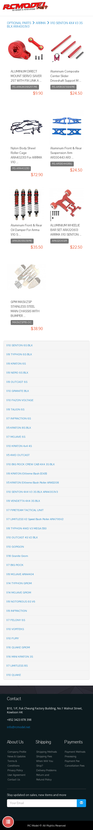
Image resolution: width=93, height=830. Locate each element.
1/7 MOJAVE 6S (15, 437)
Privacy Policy (15, 770)
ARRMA (41, 23)
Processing (70, 756)
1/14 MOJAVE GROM (18, 592)
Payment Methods (75, 752)
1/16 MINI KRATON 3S (19, 656)
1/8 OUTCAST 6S (16, 382)
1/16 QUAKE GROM (18, 647)
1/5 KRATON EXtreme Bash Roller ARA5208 (32, 482)
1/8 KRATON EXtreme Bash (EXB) (26, 473)
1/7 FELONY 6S (15, 620)
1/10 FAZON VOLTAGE (19, 400)
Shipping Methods (46, 752)
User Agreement (16, 775)
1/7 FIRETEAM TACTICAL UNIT (25, 510)
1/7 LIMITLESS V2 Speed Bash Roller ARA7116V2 (35, 519)
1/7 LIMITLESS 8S (17, 666)
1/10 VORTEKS (15, 629)
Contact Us (13, 779)
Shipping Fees (44, 756)
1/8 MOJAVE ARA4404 (20, 574)
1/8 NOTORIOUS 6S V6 (20, 601)
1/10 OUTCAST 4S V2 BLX (22, 537)
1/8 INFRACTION (16, 611)
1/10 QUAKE (13, 675)
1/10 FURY (12, 638)
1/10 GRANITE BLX (17, 391)
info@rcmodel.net (18, 727)
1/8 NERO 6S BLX (17, 372)
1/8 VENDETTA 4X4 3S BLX (23, 501)
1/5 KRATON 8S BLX (18, 428)
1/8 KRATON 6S (16, 363)
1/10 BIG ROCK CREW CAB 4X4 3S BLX (30, 464)
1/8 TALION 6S (15, 409)
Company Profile (16, 752)
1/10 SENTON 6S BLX (19, 345)
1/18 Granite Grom (17, 556)
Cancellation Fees (74, 766)
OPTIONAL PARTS (19, 23)
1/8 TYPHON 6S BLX (19, 354)
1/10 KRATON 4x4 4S (19, 446)
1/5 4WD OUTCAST (18, 455)
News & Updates (16, 756)
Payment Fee (72, 761)
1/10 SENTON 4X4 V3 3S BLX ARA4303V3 (32, 492)
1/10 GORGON (15, 547)
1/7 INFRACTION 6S (18, 418)
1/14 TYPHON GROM (19, 583)
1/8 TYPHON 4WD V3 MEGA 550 (26, 528)
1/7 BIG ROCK (14, 565)
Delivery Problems (46, 770)
